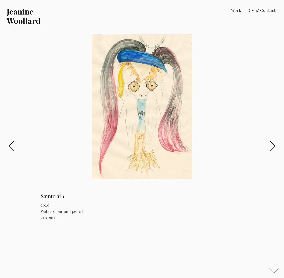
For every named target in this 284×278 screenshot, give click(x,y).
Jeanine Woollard (24, 16)
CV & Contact (262, 10)
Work (236, 10)
